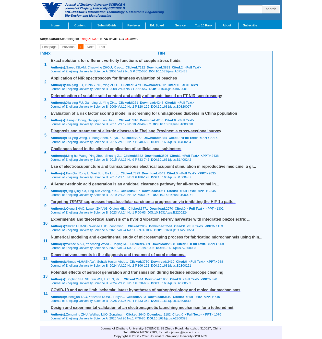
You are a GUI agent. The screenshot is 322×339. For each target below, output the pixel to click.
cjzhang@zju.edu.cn (184, 332)
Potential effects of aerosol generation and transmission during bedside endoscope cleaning (137, 272)
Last (102, 47)
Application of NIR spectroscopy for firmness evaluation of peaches (114, 78)
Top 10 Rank (203, 25)
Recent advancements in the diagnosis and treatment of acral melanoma (118, 255)
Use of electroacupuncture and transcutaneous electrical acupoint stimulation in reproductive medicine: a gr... (153, 166)
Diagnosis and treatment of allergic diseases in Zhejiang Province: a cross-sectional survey (136, 131)
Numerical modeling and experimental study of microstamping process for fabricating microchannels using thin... (156, 237)
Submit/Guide (107, 25)
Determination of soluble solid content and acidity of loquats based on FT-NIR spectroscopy (136, 96)
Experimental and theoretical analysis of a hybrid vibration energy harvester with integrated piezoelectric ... (150, 219)
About (227, 25)
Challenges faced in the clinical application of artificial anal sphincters (116, 149)
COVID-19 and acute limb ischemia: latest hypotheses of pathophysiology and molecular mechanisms (145, 290)
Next (90, 47)
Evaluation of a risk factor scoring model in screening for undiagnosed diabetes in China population (144, 113)
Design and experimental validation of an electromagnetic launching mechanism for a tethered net (142, 307)
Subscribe (250, 25)
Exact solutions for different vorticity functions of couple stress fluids (115, 60)
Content (79, 25)
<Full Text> (192, 67)
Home (55, 25)
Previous (68, 47)
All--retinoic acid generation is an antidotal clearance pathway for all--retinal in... (135, 184)
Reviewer (133, 25)
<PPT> (204, 138)
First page (49, 47)
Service (180, 25)
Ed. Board (157, 25)
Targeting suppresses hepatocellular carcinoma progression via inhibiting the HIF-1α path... (143, 202)
